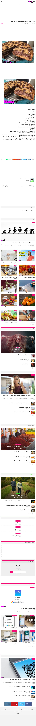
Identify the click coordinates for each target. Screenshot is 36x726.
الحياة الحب (27, 709)
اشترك (11, 572)
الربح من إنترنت (32, 587)
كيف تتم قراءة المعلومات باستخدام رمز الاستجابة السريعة (22, 679)
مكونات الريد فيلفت (5, 186)
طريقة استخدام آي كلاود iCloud (28, 608)
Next (31, 324)
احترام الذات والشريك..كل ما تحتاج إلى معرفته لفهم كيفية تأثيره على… (18, 505)
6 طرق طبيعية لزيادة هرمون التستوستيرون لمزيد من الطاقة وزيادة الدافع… (17, 500)
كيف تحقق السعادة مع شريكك (25, 509)
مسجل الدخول (28, 210)
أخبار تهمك (22, 709)
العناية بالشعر (18, 347)
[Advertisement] (18, 13)
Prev (34, 324)
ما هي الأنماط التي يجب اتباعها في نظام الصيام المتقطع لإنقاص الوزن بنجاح (19, 395)
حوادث (2, 23)
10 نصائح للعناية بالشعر (26, 363)
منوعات (34, 222)
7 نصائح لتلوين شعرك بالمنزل (25, 359)
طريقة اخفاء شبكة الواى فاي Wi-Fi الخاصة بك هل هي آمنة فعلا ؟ (19, 686)
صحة (34, 556)
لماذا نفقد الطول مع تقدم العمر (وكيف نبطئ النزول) (24, 242)
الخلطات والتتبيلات (18, 444)
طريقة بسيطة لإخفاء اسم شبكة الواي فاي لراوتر (21, 695)
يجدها (32, 709)
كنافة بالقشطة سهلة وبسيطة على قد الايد (27, 186)
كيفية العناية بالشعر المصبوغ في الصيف (23, 354)
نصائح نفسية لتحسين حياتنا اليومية (18, 495)
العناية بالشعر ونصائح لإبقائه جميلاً (18, 349)
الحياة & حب (18, 493)
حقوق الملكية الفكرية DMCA (6, 709)
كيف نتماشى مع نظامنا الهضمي (24, 407)
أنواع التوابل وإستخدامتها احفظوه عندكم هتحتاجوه (18, 446)
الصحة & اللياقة (14, 709)
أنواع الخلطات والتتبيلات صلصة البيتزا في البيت (22, 456)
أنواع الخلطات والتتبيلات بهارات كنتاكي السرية (22, 451)
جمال (19, 709)
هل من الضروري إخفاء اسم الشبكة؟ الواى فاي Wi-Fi (21, 691)
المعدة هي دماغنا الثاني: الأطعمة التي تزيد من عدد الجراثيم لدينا (19, 402)
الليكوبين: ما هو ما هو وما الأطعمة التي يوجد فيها (22, 411)
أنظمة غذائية (33, 547)
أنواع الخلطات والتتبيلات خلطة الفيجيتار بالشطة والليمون (20, 460)
